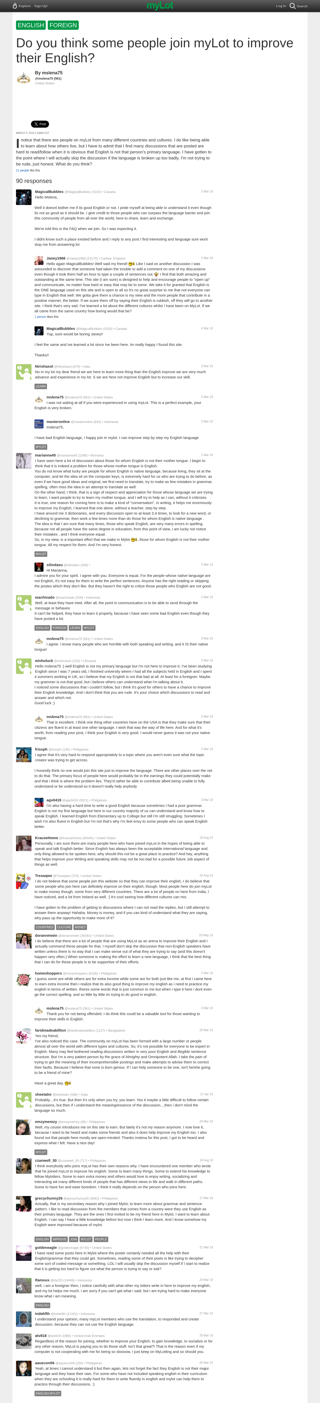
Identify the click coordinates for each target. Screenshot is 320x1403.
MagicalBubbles (49, 191)
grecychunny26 (48, 1198)
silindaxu (54, 565)
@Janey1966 (76, 258)
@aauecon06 (65, 1363)
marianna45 (45, 455)
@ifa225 (56, 1280)
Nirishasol (44, 366)
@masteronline (82, 422)
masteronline (58, 421)
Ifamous (42, 1280)
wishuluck (44, 660)
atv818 (41, 1335)
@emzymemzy (69, 1122)
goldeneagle (46, 1247)
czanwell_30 (46, 1160)
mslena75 (52, 72)
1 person (40, 317)
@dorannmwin (68, 936)
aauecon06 (44, 1363)
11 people (22, 170)
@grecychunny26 (76, 1198)
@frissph (55, 749)
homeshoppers (48, 973)
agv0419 (53, 800)
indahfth (42, 1313)
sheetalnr (43, 1094)
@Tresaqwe (61, 876)
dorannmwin (46, 935)
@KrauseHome (70, 838)
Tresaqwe (43, 875)
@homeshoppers (75, 973)
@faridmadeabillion (81, 1030)
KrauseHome (46, 838)
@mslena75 (44, 78)
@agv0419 (70, 800)
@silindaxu (72, 565)
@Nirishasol (63, 366)
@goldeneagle (68, 1248)
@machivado (65, 597)
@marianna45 (67, 455)
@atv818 (54, 1336)
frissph (41, 749)
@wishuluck (63, 661)
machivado (44, 597)
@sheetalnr (60, 1094)
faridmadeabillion (50, 1030)
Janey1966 (56, 258)
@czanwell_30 (68, 1160)
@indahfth (58, 1314)
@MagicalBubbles (77, 192)
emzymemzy (46, 1121)
